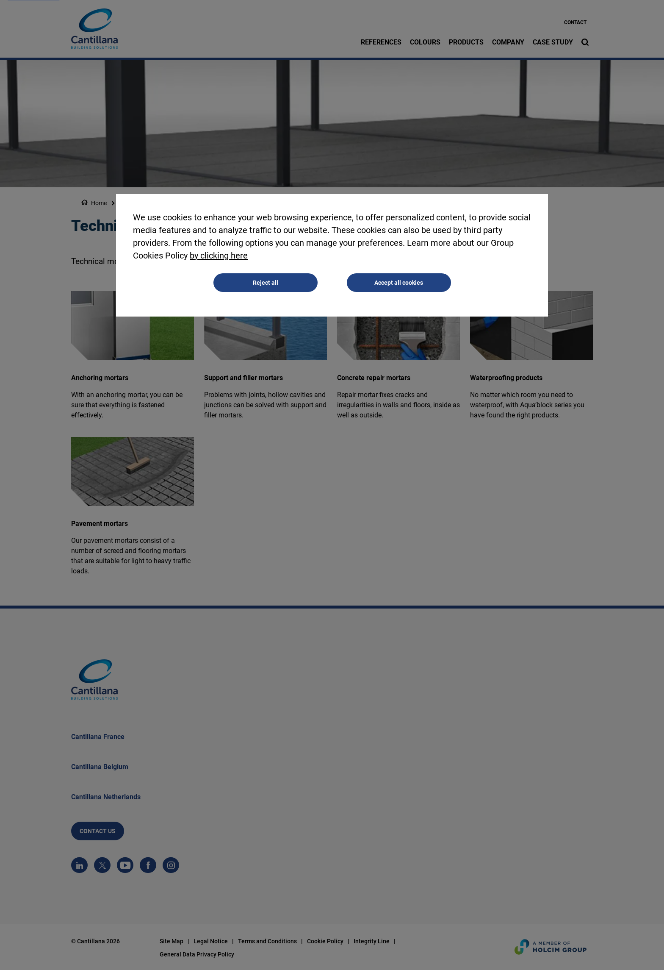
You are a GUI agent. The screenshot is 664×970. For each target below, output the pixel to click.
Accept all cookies (398, 283)
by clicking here (219, 256)
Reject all (265, 283)
